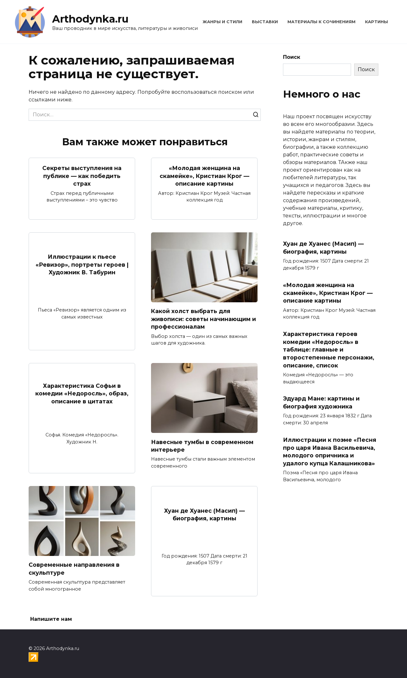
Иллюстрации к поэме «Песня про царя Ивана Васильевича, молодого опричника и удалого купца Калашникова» (329, 451)
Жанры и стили (222, 21)
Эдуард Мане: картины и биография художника (321, 402)
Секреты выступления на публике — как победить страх (81, 176)
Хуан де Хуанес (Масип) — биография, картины (204, 514)
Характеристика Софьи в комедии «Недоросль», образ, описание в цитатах (81, 393)
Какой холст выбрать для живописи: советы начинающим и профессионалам (203, 319)
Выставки (265, 21)
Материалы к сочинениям (321, 21)
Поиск (291, 57)
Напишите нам (51, 619)
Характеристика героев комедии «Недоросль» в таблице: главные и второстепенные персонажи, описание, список (328, 350)
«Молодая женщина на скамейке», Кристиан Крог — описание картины (204, 176)
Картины (376, 21)
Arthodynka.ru (90, 19)
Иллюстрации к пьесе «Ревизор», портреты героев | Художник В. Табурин (82, 264)
